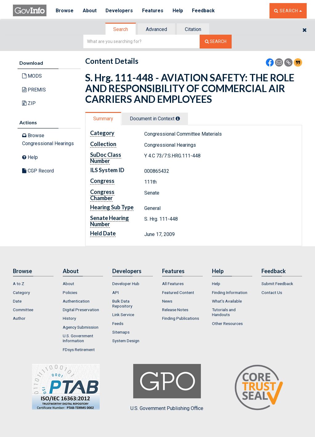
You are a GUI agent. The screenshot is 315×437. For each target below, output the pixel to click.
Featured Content (178, 292)
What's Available (227, 301)
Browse (65, 11)
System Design (125, 340)
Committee (23, 309)
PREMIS (34, 90)
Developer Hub (125, 283)
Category (21, 292)
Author (19, 318)
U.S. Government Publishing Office (166, 387)
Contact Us (271, 292)
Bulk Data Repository (122, 303)
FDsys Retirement (79, 349)
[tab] (121, 29)
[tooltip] (178, 118)
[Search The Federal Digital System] (216, 41)
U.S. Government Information (78, 338)
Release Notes (175, 309)
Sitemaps (121, 332)
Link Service (123, 314)
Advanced (156, 29)
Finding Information (229, 292)
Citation (193, 29)
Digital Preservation (81, 309)
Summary (103, 119)
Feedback (204, 11)
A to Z (18, 283)
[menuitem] (33, 284)
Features (153, 11)
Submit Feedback (277, 283)
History (69, 318)
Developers (119, 11)
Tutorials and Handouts (224, 312)
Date (17, 301)
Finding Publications (180, 318)
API (115, 292)
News (167, 301)
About (90, 11)
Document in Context (155, 119)
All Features (173, 283)
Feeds (117, 323)
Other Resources (227, 323)
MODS (32, 76)
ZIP (29, 103)
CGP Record (38, 171)
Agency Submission (80, 327)
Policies (70, 292)
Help (178, 11)
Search (120, 29)
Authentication (76, 301)
